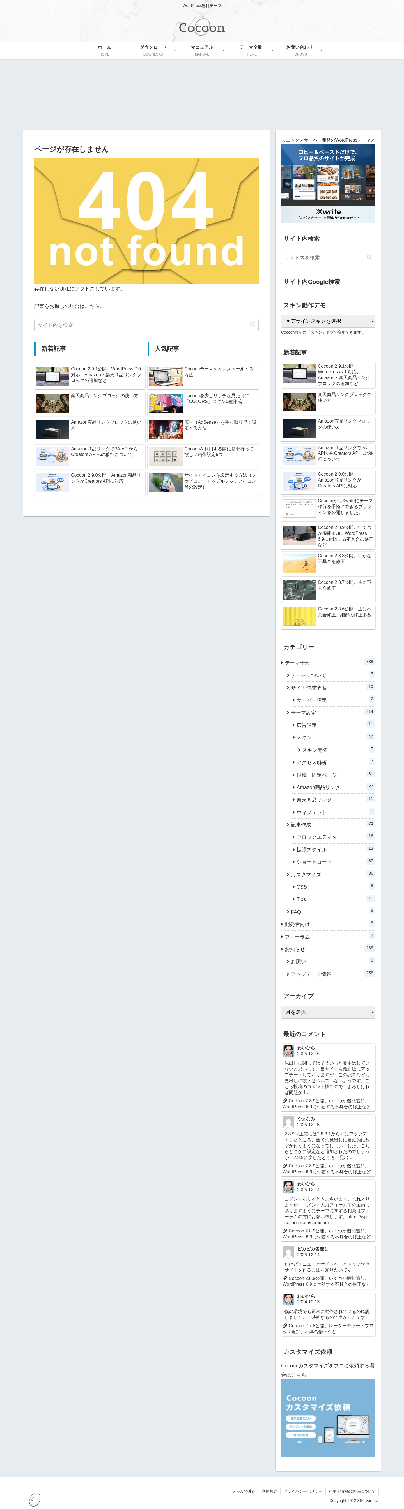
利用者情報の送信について (352, 1491)
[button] (253, 325)
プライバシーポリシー (303, 1491)
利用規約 (269, 1491)
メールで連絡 (244, 1491)
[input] (146, 325)
